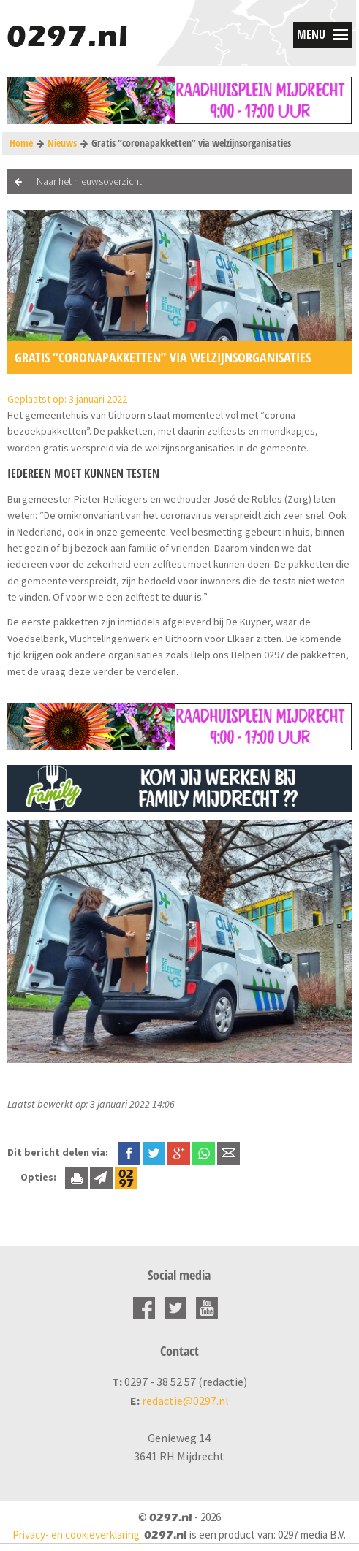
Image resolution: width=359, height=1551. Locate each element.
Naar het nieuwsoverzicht (89, 181)
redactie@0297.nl (185, 1400)
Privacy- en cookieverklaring (76, 1535)
